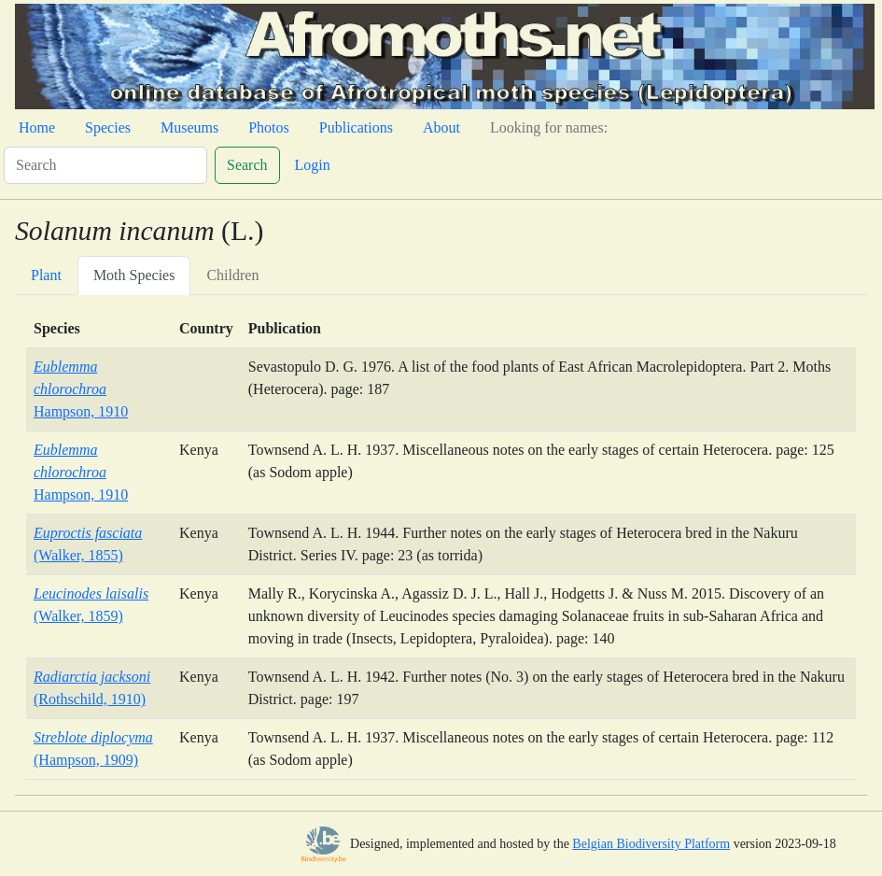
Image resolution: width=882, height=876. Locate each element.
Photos (268, 127)
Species (108, 127)
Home (37, 127)
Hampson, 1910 (81, 389)
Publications (356, 127)
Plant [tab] (46, 275)
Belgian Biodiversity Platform (651, 844)
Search (247, 165)
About (441, 127)
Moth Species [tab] (134, 275)
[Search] (105, 165)
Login (312, 165)
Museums (189, 127)
